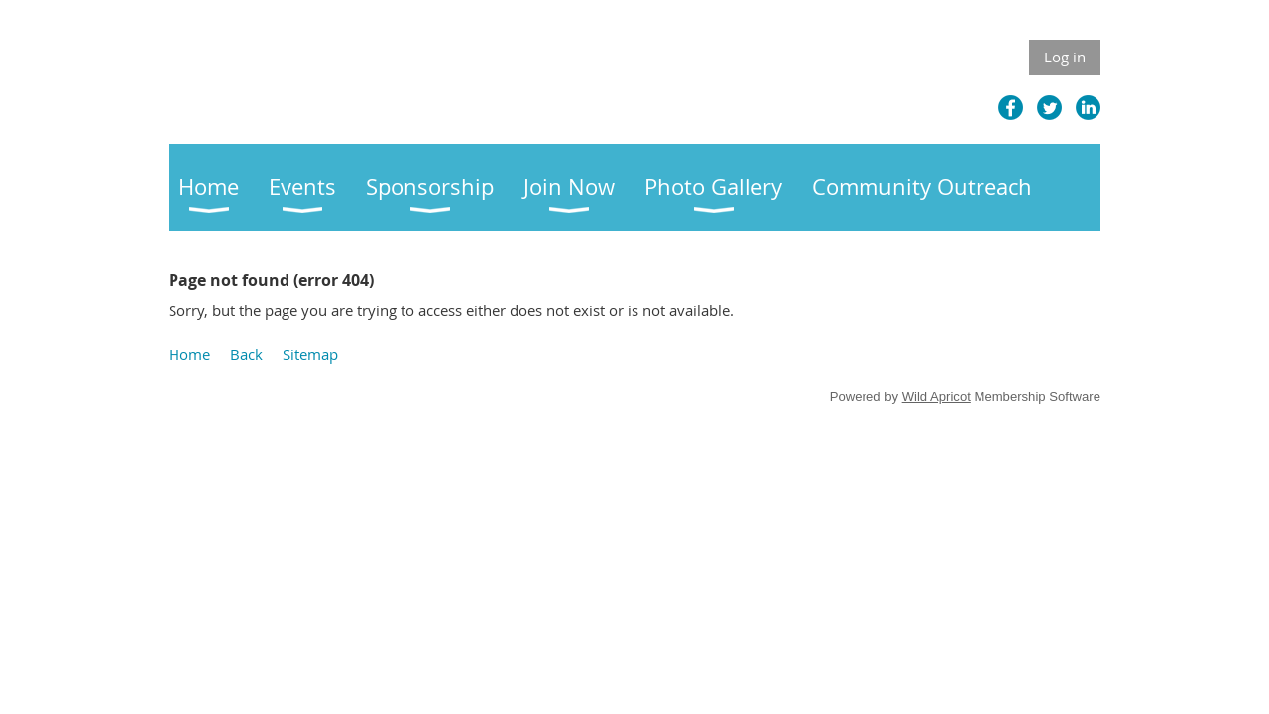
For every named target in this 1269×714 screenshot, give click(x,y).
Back (246, 354)
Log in (1065, 56)
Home (189, 354)
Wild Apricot (936, 396)
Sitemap (310, 354)
